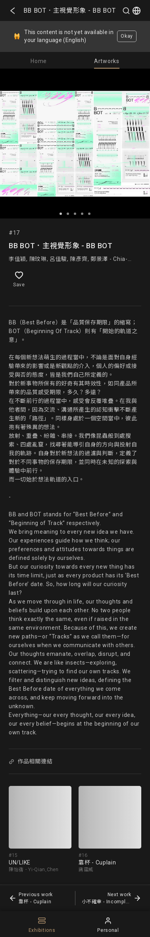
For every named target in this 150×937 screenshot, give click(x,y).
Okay (127, 36)
